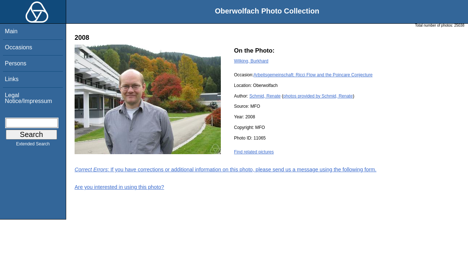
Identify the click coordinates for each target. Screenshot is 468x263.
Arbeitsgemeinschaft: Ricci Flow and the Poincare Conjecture (313, 74)
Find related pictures (254, 152)
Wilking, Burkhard (251, 61)
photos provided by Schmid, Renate (318, 96)
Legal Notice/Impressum (28, 98)
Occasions (18, 47)
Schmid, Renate (264, 96)
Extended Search (33, 145)
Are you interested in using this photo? (119, 187)
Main (11, 31)
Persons (15, 63)
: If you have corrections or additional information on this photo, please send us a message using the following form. (226, 169)
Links (11, 79)
